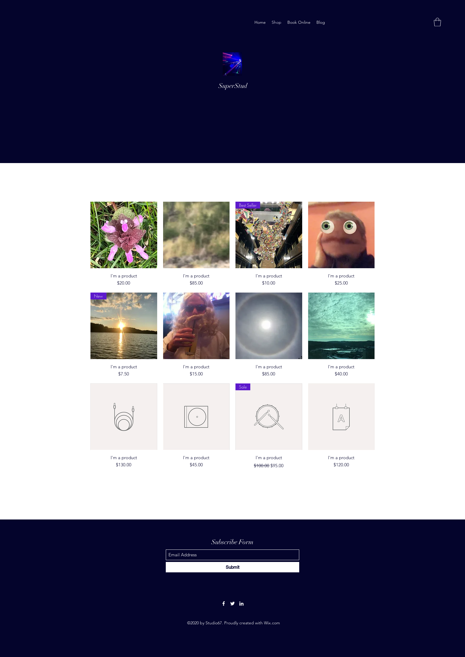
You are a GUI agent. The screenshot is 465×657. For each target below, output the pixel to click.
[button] (437, 22)
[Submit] (232, 567)
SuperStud (233, 86)
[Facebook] (224, 604)
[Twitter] (232, 604)
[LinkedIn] (241, 604)
